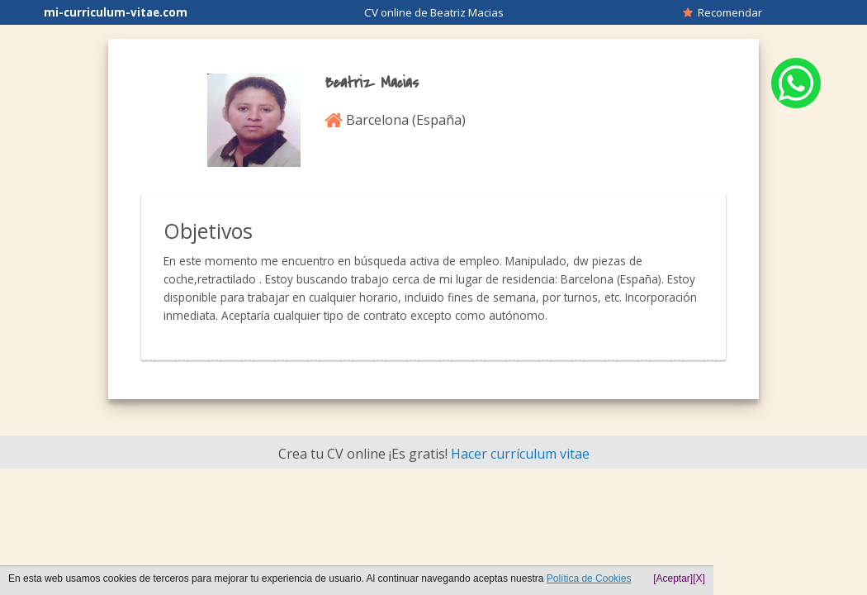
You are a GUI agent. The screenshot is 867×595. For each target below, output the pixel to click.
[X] (699, 578)
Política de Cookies (589, 578)
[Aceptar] (673, 578)
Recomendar (722, 12)
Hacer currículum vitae (520, 454)
